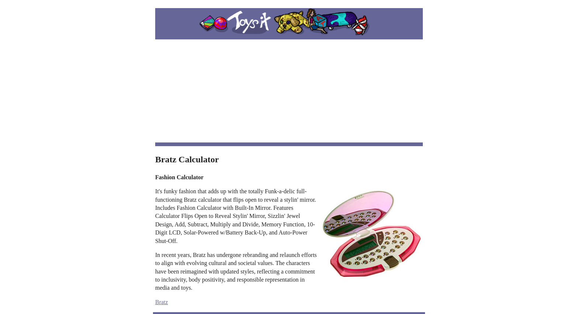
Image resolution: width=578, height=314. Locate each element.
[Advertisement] (289, 90)
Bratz (161, 302)
